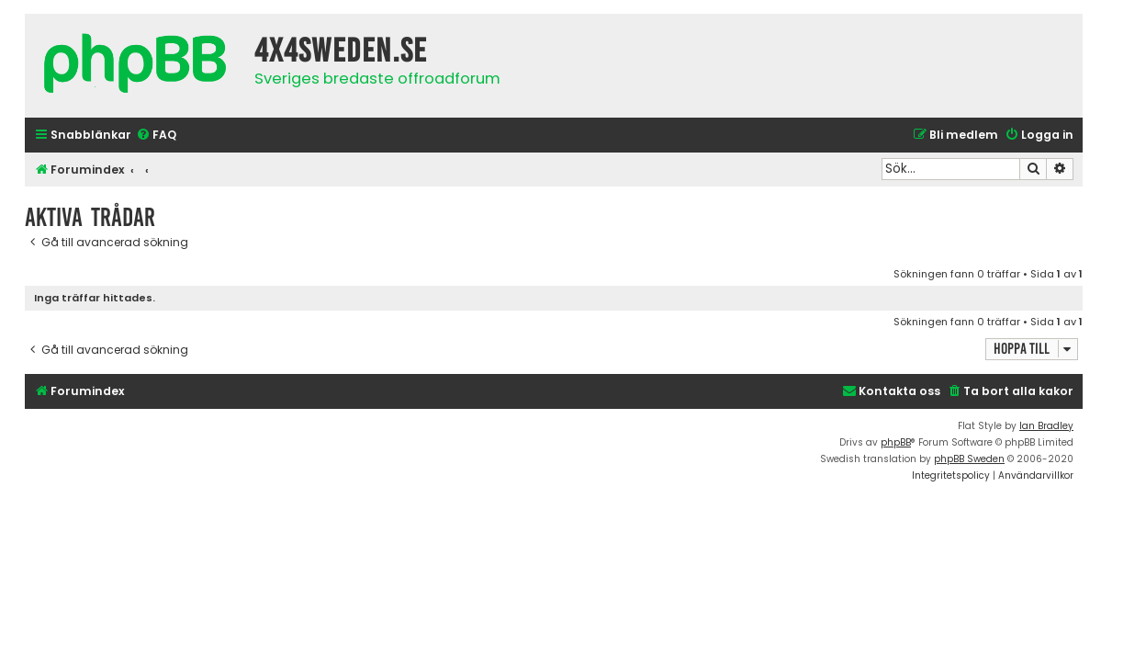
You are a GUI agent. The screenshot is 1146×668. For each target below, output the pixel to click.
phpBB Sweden (969, 459)
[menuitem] (156, 135)
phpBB (896, 442)
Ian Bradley (1046, 426)
